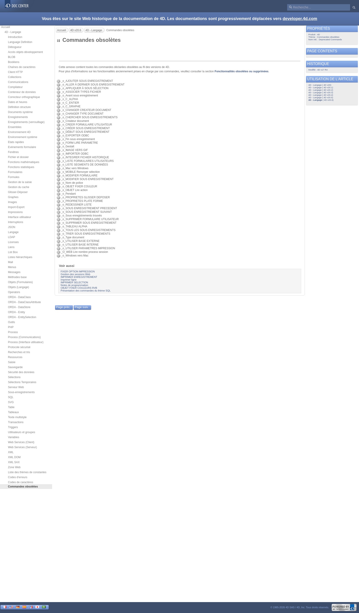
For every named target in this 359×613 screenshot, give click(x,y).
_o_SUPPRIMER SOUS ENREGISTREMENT (88, 222)
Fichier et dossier (18, 157)
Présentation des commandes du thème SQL (86, 290)
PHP (11, 327)
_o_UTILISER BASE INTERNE (80, 244)
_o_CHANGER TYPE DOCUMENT (82, 113)
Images (12, 202)
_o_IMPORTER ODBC (74, 153)
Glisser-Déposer (18, 192)
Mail (10, 262)
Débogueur (14, 47)
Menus (12, 267)
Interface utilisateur (19, 217)
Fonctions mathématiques (23, 162)
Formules (13, 177)
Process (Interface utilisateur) (25, 342)
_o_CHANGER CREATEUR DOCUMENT (86, 110)
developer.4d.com (300, 18)
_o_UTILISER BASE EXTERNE (80, 241)
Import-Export (16, 207)
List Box (13, 252)
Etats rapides (16, 142)
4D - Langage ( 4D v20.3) (320, 92)
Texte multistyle (17, 417)
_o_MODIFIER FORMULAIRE (79, 175)
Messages (14, 272)
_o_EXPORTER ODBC (75, 135)
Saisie (11, 362)
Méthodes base (17, 277)
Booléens (13, 62)
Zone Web (14, 467)
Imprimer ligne (69, 279)
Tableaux (13, 412)
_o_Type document (72, 237)
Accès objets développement (25, 52)
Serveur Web (16, 387)
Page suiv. (81, 307)
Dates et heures (17, 102)
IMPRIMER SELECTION (74, 282)
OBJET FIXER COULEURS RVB (79, 287)
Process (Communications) (24, 337)
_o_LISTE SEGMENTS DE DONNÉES (84, 164)
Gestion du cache (18, 187)
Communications (18, 82)
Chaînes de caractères (21, 67)
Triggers (13, 427)
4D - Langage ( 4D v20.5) (320, 97)
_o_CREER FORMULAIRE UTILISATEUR (86, 124)
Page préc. (63, 307)
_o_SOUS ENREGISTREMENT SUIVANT (86, 212)
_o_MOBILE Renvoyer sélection (80, 171)
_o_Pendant (68, 193)
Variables (13, 437)
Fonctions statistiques (21, 167)
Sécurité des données (21, 372)
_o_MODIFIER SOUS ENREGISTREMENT (87, 179)
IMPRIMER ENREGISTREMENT (79, 277)
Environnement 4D (19, 132)
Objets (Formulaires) (20, 282)
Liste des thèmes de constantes (27, 472)
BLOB (11, 57)
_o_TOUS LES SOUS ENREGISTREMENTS (88, 230)
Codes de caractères (20, 482)
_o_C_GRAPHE (71, 106)
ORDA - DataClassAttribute (24, 302)
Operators (14, 292)
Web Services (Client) (21, 442)
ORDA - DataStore (19, 307)
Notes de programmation (74, 285)
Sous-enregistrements (21, 392)
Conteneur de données (22, 92)
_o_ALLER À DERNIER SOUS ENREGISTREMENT (92, 84)
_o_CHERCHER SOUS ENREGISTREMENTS (89, 117)
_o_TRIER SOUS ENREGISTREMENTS (85, 233)
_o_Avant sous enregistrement (79, 95)
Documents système (20, 112)
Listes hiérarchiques (20, 257)
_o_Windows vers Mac (74, 255)
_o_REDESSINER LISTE (76, 204)
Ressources (15, 357)
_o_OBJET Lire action (74, 190)
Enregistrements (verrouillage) (26, 122)
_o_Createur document (75, 121)
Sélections (14, 377)
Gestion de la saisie (20, 182)
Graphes (13, 197)
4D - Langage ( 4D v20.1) (320, 87)
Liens (11, 247)
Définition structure (19, 107)
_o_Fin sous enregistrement (78, 139)
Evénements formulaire (22, 147)
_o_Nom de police (72, 182)
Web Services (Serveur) (22, 447)
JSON (11, 227)
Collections (14, 77)
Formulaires (15, 172)
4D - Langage (13, 32)
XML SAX (14, 462)
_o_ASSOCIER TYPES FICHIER (81, 91)
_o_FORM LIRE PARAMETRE (79, 142)
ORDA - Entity (16, 312)
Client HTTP (15, 72)
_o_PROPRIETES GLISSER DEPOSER (85, 197)
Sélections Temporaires (22, 382)
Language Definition (20, 42)
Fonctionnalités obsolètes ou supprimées (241, 71)
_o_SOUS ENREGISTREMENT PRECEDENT (89, 208)
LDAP (11, 237)
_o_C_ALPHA (69, 99)
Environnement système (22, 137)
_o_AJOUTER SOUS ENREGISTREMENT (87, 81)
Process (13, 332)
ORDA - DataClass (19, 297)
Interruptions (15, 222)
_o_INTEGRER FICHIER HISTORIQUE (85, 157)
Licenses (13, 242)
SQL (10, 397)
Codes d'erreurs (17, 477)
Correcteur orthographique (24, 97)
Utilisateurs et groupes (21, 432)
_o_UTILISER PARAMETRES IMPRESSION (88, 248)
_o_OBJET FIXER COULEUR (79, 186)
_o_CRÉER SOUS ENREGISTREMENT (85, 128)
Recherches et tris (19, 352)
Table (11, 407)
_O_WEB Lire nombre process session (84, 252)
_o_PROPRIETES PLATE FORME (82, 201)
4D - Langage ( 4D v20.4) (320, 95)
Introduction (15, 37)
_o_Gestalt (67, 146)
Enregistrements (18, 117)
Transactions (15, 422)
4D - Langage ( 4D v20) (319, 85)
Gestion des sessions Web (75, 274)
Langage (13, 232)
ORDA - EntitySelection (22, 317)
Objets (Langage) (18, 287)
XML (11, 452)
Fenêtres (13, 152)
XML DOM (14, 457)
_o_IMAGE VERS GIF (74, 150)
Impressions (15, 212)
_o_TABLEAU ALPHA (74, 226)
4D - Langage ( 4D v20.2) (320, 90)
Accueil (5, 27)
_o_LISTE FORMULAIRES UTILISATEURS (87, 161)
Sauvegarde (15, 367)
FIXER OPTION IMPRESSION (78, 271)
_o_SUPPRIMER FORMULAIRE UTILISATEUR (90, 219)
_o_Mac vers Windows (74, 168)
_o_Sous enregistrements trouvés (81, 215)
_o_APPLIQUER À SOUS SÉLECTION (85, 88)
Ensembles (14, 127)
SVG (11, 402)
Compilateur (15, 87)
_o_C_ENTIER (70, 102)
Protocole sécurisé (19, 347)
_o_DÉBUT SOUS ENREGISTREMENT (85, 131)
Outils (11, 322)
